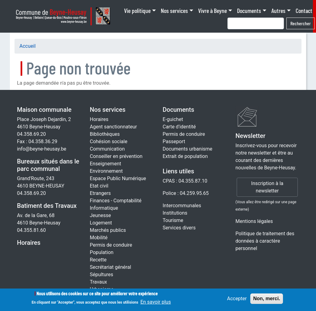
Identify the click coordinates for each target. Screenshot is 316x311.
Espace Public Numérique (118, 178)
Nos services (174, 10)
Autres (278, 10)
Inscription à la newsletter (267, 187)
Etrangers (100, 193)
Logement (101, 223)
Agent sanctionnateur (113, 127)
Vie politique (137, 10)
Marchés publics (108, 230)
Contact (304, 10)
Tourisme (173, 220)
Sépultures (101, 274)
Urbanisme (102, 289)
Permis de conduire (111, 245)
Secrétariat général (110, 267)
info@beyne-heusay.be (41, 149)
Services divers (179, 228)
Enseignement (105, 164)
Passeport (174, 141)
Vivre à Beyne (212, 10)
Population (102, 252)
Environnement (106, 171)
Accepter (237, 301)
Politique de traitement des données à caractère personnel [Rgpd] (264, 241)
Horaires (28, 242)
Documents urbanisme (187, 149)
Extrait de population (185, 156)
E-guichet (173, 119)
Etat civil (99, 186)
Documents (249, 10)
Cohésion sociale (108, 141)
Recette (98, 260)
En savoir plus (155, 304)
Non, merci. (266, 300)
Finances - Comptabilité (115, 201)
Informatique (104, 208)
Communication (107, 149)
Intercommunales (182, 205)
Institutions (175, 213)
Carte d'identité (179, 127)
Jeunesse (100, 215)
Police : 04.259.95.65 (186, 193)
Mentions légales (254, 221)
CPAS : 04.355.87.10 (185, 181)
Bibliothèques (105, 134)
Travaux (98, 282)
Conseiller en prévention (116, 156)
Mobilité (98, 237)
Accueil (27, 46)
